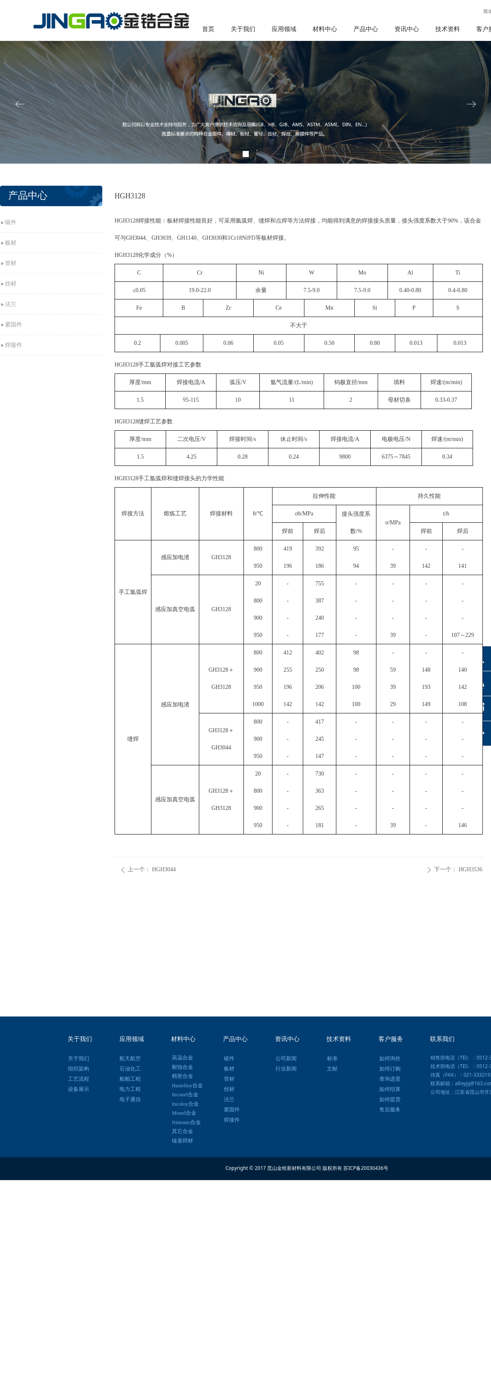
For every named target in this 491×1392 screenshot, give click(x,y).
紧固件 (13, 325)
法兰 (10, 304)
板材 (10, 243)
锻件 (10, 222)
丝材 (10, 284)
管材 (10, 263)
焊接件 (13, 345)
